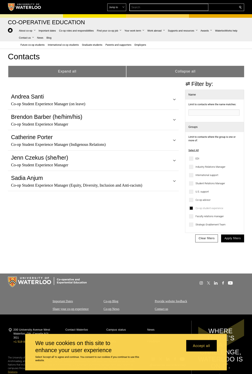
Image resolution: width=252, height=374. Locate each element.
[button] (212, 7)
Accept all (201, 346)
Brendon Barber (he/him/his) (46, 117)
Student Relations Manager (210, 183)
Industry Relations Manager (210, 166)
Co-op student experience (209, 208)
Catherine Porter (32, 137)
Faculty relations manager (209, 216)
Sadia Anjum (27, 178)
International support (206, 175)
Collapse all (185, 71)
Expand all (67, 71)
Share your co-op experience (71, 309)
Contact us (161, 309)
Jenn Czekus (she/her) (39, 157)
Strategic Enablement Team (210, 224)
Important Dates (63, 301)
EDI (197, 158)
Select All (193, 150)
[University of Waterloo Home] (24, 7)
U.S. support (202, 191)
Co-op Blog (111, 301)
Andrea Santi (27, 96)
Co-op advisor (202, 199)
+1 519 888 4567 (24, 341)
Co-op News (111, 309)
